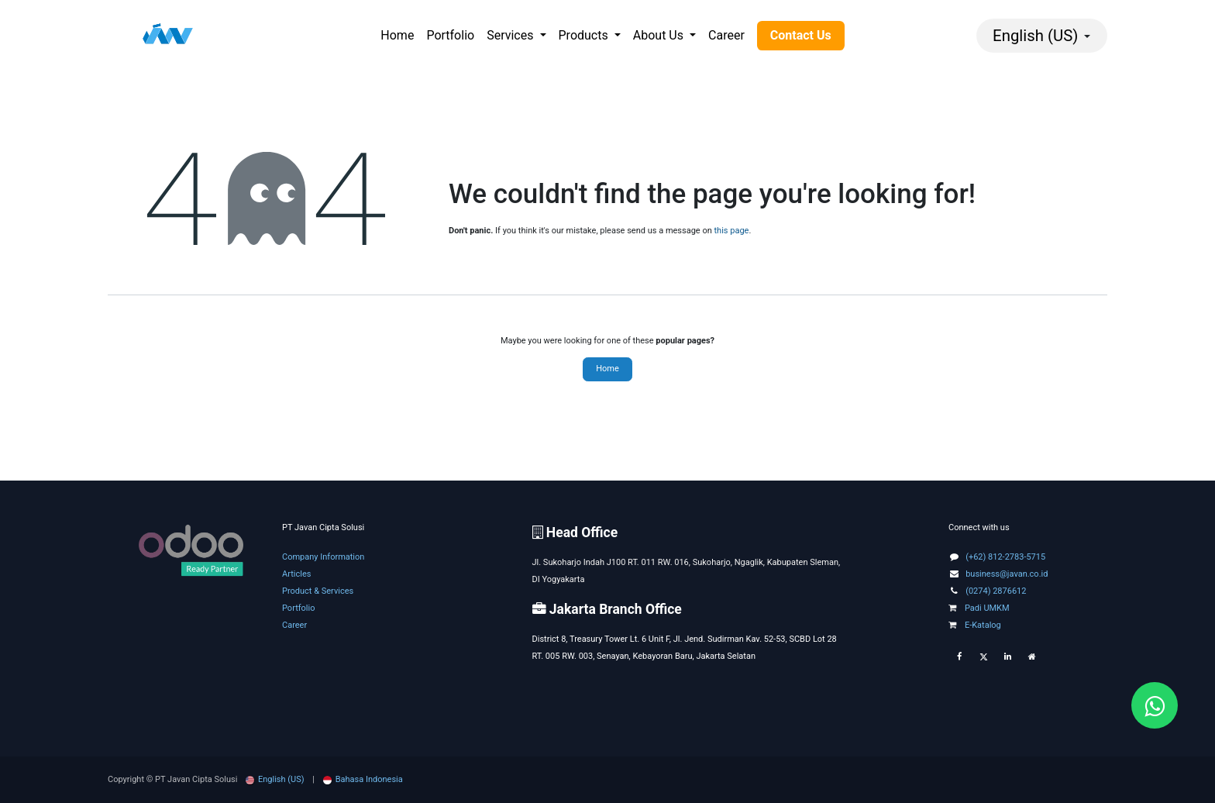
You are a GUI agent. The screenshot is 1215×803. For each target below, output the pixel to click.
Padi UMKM (979, 608)
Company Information (323, 557)
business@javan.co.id (1006, 574)
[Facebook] (959, 657)
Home (607, 369)
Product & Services (317, 591)
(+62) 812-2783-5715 (1005, 557)
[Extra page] (1032, 657)
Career (294, 625)
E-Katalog (974, 625)
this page (731, 231)
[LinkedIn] (1007, 657)
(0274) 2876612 (995, 591)
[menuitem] (397, 35)
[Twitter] (983, 657)
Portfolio (298, 608)
